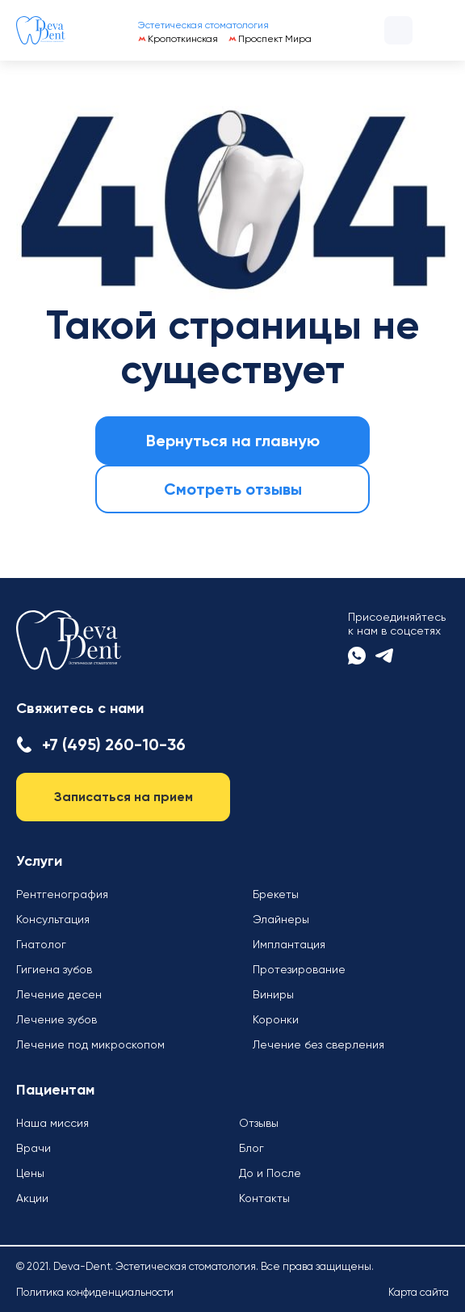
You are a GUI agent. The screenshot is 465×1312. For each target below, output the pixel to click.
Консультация (53, 919)
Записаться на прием (123, 796)
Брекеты (276, 894)
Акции (32, 1198)
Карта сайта (418, 1292)
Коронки (276, 1019)
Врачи (33, 1147)
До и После (270, 1172)
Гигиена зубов (54, 969)
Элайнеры (281, 919)
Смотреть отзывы (233, 489)
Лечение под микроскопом (90, 1044)
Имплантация (289, 944)
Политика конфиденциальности (95, 1292)
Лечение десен (59, 994)
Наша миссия (52, 1122)
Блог (251, 1147)
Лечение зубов (56, 1019)
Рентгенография (62, 894)
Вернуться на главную (233, 440)
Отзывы (259, 1122)
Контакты (264, 1198)
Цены (30, 1172)
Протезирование (299, 969)
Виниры (273, 994)
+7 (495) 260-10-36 (114, 744)
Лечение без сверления (318, 1044)
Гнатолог (41, 944)
